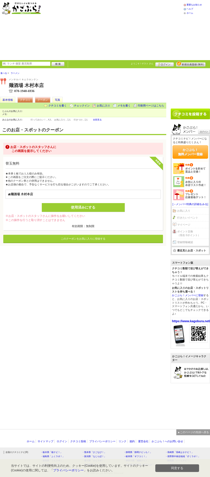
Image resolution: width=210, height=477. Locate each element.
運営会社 (143, 441)
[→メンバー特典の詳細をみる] (190, 204)
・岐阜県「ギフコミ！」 (136, 456)
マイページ (183, 224)
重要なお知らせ (194, 4)
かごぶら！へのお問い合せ (167, 441)
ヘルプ (190, 9)
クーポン (42, 99)
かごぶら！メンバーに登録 (187, 295)
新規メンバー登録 (191, 64)
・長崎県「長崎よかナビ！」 (179, 452)
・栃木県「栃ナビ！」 (51, 452)
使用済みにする (83, 207)
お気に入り (103, 105)
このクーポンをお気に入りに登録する (83, 238)
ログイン (164, 64)
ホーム (190, 13)
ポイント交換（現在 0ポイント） (188, 233)
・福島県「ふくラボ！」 (52, 456)
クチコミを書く (57, 105)
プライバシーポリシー (102, 441)
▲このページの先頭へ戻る (193, 432)
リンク (122, 441)
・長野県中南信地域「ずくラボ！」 (182, 456)
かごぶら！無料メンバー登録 (190, 152)
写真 (57, 99)
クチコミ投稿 (78, 441)
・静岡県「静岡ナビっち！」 (138, 452)
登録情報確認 (185, 242)
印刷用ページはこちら (151, 105)
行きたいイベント (187, 217)
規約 (132, 441)
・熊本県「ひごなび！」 (94, 452)
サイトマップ (45, 441)
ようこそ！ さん (142, 63)
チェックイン (82, 105)
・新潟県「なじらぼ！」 (94, 456)
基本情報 (7, 99)
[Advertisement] (94, 29)
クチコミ (25, 99)
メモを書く (124, 105)
